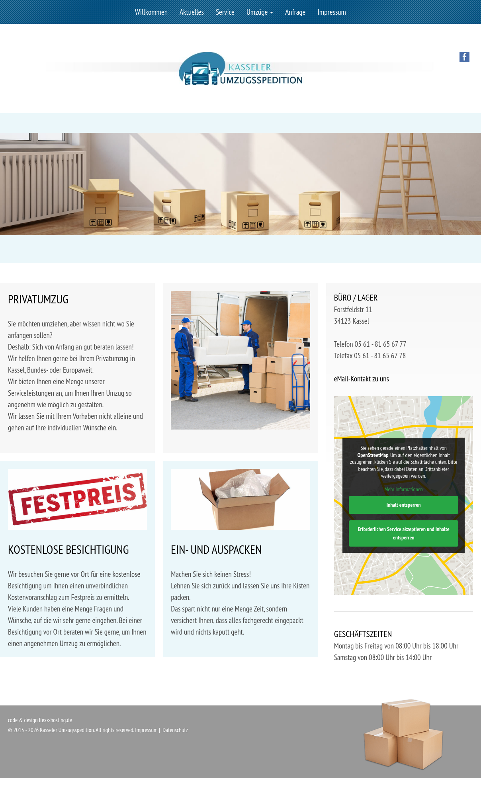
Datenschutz (175, 730)
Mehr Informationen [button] (403, 489)
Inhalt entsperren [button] (403, 504)
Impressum (331, 12)
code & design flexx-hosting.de (40, 720)
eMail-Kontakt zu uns (361, 378)
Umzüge (259, 12)
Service (225, 12)
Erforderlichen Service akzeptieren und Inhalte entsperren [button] (403, 533)
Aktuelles (192, 12)
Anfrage (295, 12)
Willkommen (151, 12)
